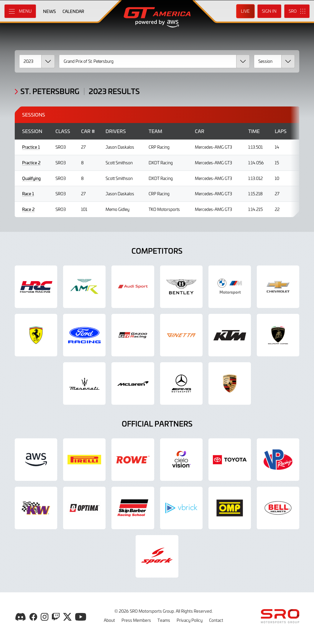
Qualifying (31, 178)
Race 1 (28, 193)
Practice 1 (31, 147)
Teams (163, 620)
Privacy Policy (190, 620)
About (109, 620)
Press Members (136, 620)
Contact (216, 620)
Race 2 (28, 209)
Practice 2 (31, 162)
